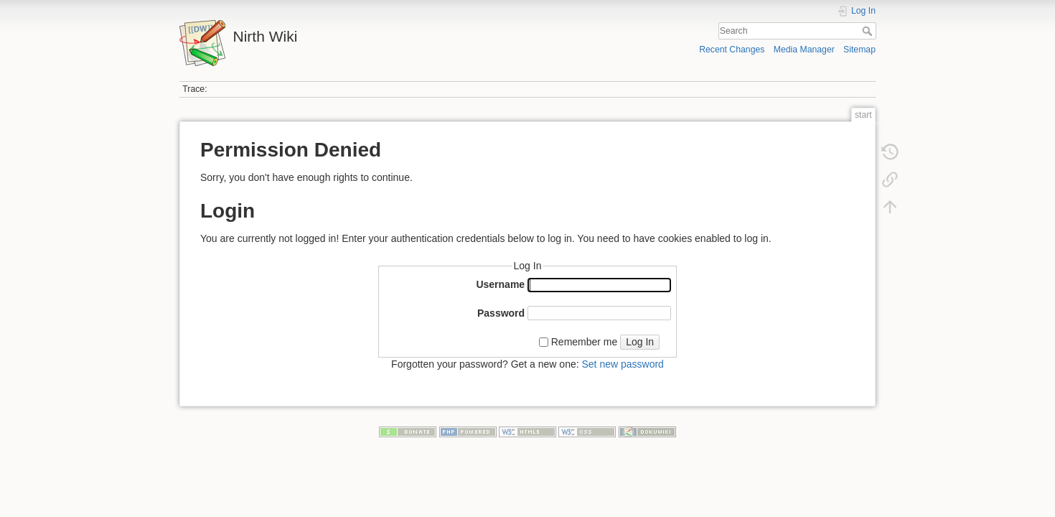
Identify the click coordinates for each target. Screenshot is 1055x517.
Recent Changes (731, 50)
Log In (640, 342)
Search (869, 31)
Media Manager (804, 50)
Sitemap (859, 50)
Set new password (622, 364)
